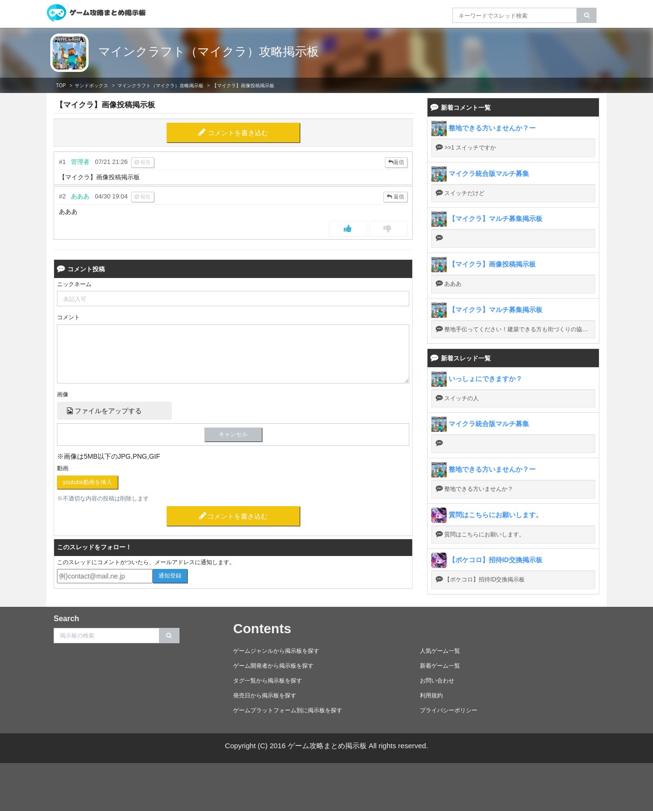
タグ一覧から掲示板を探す (267, 680)
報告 (143, 162)
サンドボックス (91, 85)
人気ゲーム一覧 (440, 651)
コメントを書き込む (238, 133)
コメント (68, 317)
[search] (587, 15)
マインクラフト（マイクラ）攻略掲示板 (208, 51)
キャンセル (233, 434)
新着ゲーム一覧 (440, 665)
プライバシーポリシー (448, 710)
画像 (62, 394)
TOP (61, 85)
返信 (396, 162)
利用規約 (431, 695)
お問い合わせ (437, 680)
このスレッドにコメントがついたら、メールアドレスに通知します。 (146, 562)
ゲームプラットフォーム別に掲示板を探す (287, 710)
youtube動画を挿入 (87, 482)
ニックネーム (74, 284)
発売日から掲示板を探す (264, 695)
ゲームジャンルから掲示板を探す (276, 651)
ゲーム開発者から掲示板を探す (273, 665)
